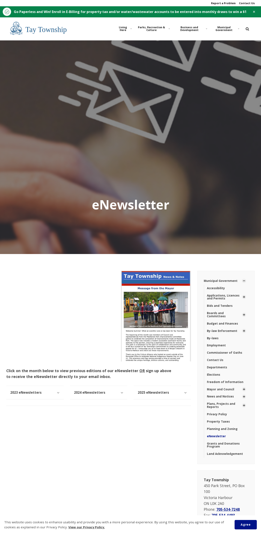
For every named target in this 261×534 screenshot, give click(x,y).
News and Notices (220, 399)
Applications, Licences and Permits (224, 297)
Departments (217, 369)
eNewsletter (216, 439)
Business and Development (193, 29)
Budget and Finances (223, 325)
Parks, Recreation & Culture (153, 29)
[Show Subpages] (244, 281)
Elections (214, 376)
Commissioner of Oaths (225, 354)
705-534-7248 (228, 512)
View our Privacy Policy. (87, 527)
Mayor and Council (221, 391)
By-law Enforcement (222, 332)
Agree (245, 524)
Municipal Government (227, 29)
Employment (216, 347)
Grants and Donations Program (223, 447)
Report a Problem (223, 3)
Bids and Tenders (220, 307)
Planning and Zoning (222, 432)
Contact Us (246, 3)
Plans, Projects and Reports (221, 407)
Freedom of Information (225, 384)
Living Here (125, 29)
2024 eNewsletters (98, 393)
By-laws (213, 340)
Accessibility (216, 288)
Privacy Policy (217, 417)
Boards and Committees (216, 315)
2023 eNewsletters (35, 393)
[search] (247, 29)
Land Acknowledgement (225, 457)
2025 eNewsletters (162, 393)
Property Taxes (218, 424)
